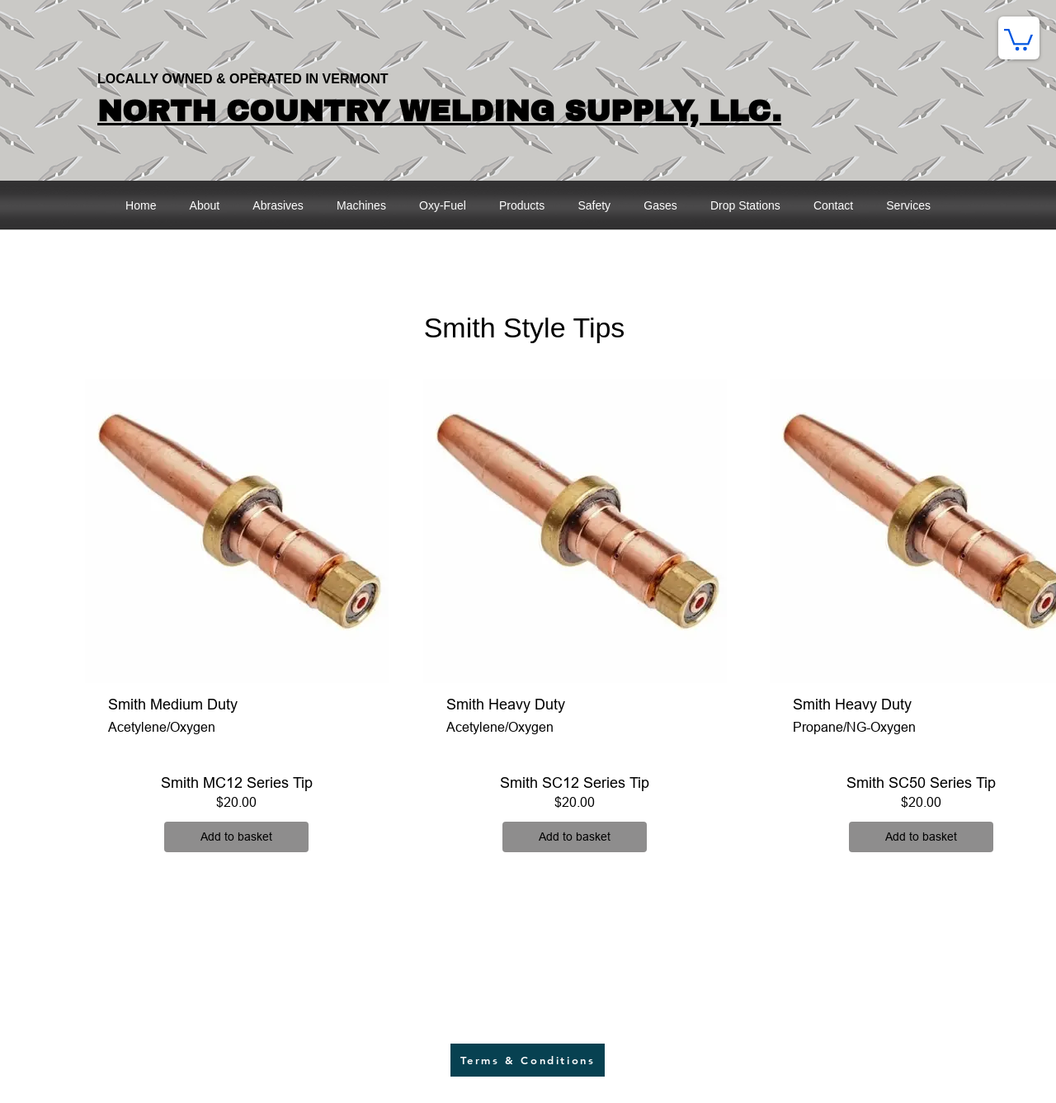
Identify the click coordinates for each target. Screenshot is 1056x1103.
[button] (1018, 38)
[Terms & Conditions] (527, 1060)
